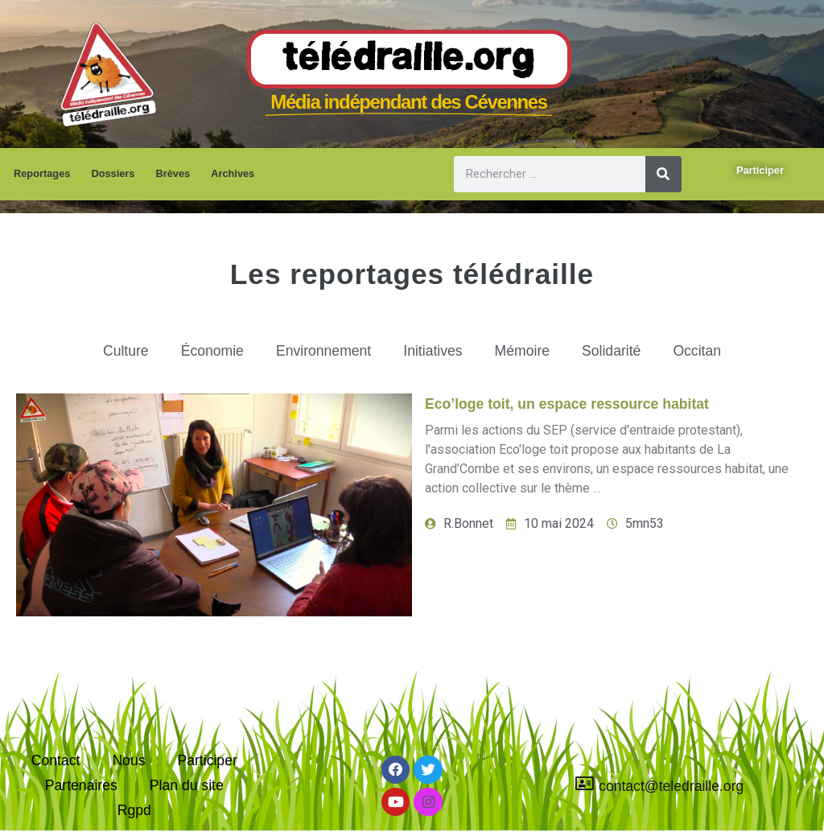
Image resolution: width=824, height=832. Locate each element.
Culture (126, 351)
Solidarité (611, 351)
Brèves (172, 173)
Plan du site (187, 785)
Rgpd (134, 810)
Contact (55, 760)
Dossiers (112, 173)
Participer (207, 760)
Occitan (697, 351)
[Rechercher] (663, 174)
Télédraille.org (409, 59)
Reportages (42, 173)
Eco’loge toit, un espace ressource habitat (567, 404)
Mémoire (522, 351)
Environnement (323, 351)
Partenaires (81, 785)
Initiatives (432, 351)
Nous (128, 760)
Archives (232, 173)
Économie (212, 351)
